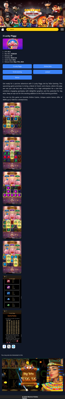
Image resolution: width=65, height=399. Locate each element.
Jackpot (47, 72)
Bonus (17, 77)
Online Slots (48, 66)
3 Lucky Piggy (17, 66)
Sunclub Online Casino (31, 97)
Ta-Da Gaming (17, 72)
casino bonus (51, 97)
